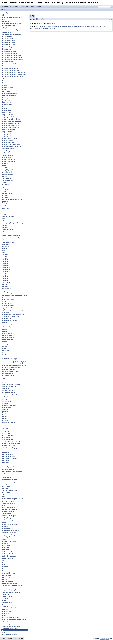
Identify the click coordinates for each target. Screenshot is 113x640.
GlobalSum (5, 272)
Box (3, 79)
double (36, 19)
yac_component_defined (9, 634)
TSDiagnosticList (7, 596)
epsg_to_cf (5, 202)
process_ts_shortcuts (8, 469)
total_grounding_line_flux (9, 590)
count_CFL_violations (8, 170)
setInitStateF (6, 545)
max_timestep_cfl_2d (8, 390)
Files (39, 6)
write (3, 632)
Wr (2, 630)
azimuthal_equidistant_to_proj (11, 30)
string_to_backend (7, 581)
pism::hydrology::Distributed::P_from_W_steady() (79, 26)
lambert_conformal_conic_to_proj (12, 363)
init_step (4, 323)
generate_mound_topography (11, 236)
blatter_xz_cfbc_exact (8, 42)
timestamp (5, 588)
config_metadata (7, 153)
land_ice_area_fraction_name (11, 367)
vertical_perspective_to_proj (10, 617)
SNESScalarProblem (8, 552)
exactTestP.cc (51, 23)
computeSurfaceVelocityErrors (11, 146)
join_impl (4, 354)
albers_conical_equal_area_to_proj (12, 17)
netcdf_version (6, 407)
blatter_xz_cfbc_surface (9, 47)
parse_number (6, 437)
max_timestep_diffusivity (9, 395)
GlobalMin (5, 263)
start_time (5, 567)
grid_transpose (6, 289)
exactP (4, 206)
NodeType (5, 410)
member (4, 399)
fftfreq (4, 214)
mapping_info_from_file (9, 386)
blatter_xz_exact (7, 49)
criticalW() (43, 26)
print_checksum (7, 450)
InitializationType (7, 327)
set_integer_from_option (9, 520)
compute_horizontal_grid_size (11, 123)
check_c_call (6, 91)
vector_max (5, 609)
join (3, 352)
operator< (5, 414)
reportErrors (5, 488)
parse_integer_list (7, 435)
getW (3, 253)
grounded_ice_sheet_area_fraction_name (14, 295)
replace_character (7, 484)
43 (41, 23)
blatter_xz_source (7, 62)
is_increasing (6, 350)
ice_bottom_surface (8, 308)
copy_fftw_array (7, 168)
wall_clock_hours (7, 622)
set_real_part (6, 537)
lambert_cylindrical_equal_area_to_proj (14, 365)
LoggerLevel (5, 378)
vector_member (6, 611)
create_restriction (7, 174)
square (4, 564)
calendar (4, 85)
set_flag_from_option (8, 518)
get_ (3, 240)
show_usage (5, 550)
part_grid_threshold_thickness (11, 441)
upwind (4, 600)
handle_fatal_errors (8, 299)
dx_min (4, 187)
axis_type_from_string (9, 26)
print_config (5, 452)
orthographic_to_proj (8, 422)
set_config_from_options (9, 516)
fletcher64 (5, 221)
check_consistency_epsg (9, 93)
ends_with (5, 197)
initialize (4, 329)
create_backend (7, 172)
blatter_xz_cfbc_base (8, 40)
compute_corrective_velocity (11, 119)
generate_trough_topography (11, 238)
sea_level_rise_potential (9, 509)
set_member (5, 526)
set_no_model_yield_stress (10, 530)
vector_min (5, 613)
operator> (5, 420)
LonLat (4, 380)
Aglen (3, 15)
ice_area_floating (7, 303)
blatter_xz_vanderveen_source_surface (14, 74)
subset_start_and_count (9, 583)
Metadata (5, 403)
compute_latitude (7, 132)
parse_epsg (5, 431)
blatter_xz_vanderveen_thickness (12, 76)
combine (4, 108)
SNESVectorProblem (8, 554)
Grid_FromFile (6, 282)
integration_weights (8, 335)
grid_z (3, 291)
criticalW (4, 176)
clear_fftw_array (7, 104)
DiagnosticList (6, 178)
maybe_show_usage (8, 397)
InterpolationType (7, 340)
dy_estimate (5, 189)
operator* (5, 412)
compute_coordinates (8, 117)
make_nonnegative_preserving (11, 384)
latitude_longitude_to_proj (10, 371)
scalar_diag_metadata (8, 507)
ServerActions (6, 513)
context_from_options (8, 161)
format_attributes (7, 229)
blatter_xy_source (7, 38)
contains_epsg (6, 157)
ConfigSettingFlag (7, 155)
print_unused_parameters (10, 458)
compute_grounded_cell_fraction (12, 121)
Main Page (5, 6)
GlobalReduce (6, 267)
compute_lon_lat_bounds (9, 138)
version (4, 615)
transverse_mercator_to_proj (11, 592)
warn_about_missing (8, 624)
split (3, 562)
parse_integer (6, 433)
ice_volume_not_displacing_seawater (13, 314)
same (3, 505)
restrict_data (6, 492)
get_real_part (6, 244)
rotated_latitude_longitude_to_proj (12, 499)
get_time (4, 248)
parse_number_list (7, 439)
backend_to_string (7, 32)
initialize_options (7, 333)
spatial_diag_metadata (9, 556)
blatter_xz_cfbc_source (9, 45)
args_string (5, 21)
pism (2, 9)
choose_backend (7, 102)
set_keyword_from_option (10, 524)
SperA (3, 560)
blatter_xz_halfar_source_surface (12, 59)
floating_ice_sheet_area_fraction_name (14, 223)
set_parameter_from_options (11, 535)
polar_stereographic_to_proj (10, 448)
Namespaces (24, 6)
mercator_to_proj (7, 401)
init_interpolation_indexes (10, 320)
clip (3, 106)
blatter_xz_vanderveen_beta (10, 68)
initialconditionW (7, 325)
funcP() (49, 26)
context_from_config (8, 159)
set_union (5, 543)
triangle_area (6, 594)
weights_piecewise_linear (10, 628)
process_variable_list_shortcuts (12, 471)
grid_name (5, 284)
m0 (3, 382)
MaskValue (5, 388)
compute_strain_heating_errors (11, 144)
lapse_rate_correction (8, 369)
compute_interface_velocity (10, 127)
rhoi (3, 494)
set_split (4, 539)
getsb (3, 250)
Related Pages (14, 6)
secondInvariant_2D (8, 511)
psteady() (99, 26)
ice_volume (5, 312)
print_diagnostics (7, 454)
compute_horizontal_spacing (11, 125)
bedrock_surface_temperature (11, 34)
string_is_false (6, 575)
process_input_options (9, 467)
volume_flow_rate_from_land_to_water (14, 620)
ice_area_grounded (8, 306)
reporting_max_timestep (9, 490)
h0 (2, 297)
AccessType (5, 13)
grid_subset (5, 286)
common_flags (6, 110)
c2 (2, 83)
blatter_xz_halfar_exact (9, 51)
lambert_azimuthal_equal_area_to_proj (14, 361)
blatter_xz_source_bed (9, 64)
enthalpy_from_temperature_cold (12, 199)
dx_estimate (5, 185)
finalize (4, 219)
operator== (5, 418)
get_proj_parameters (8, 242)
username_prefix (7, 603)
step (3, 569)
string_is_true (6, 577)
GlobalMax (5, 255)
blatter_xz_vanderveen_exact (11, 70)
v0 (2, 605)
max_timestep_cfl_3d (8, 393)
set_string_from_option (9, 541)
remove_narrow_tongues (9, 482)
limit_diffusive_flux (8, 376)
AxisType (4, 28)
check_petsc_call (7, 100)
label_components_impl (9, 359)
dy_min (4, 191)
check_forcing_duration (9, 96)
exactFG (4, 204)
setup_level (5, 547)
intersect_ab (5, 342)
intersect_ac (5, 344)
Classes (32, 6)
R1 (2, 475)
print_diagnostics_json (9, 456)
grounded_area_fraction (9, 293)
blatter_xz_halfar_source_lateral (12, 57)
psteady (4, 473)
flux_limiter (5, 225)
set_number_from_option (9, 533)
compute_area (6, 113)
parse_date (5, 429)
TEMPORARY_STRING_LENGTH (12, 586)
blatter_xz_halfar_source (9, 53)
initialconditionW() (58, 26)
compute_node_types (8, 142)
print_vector (5, 460)
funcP (3, 231)
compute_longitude (8, 140)
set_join (4, 522)
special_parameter (7, 558)
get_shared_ (5, 246)
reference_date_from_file (9, 480)
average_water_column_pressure (12, 23)
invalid (4, 348)
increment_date (6, 318)
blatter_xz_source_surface (10, 66)
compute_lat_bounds (8, 129)
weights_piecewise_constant (11, 626)
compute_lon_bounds (8, 134)
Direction (4, 183)
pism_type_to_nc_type (9, 446)
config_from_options (8, 149)
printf (3, 465)
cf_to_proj (5, 89)
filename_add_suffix (8, 216)
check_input (5, 98)
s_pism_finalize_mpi (8, 501)
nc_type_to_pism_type (9, 405)
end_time (4, 195)
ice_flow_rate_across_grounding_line (13, 310)
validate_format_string (9, 607)
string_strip (5, 579)
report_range (6, 486)
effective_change (7, 193)
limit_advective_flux (8, 373)
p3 (2, 424)
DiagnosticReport (7, 180)
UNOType (5, 598)
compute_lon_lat (7, 136)
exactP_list (5, 208)
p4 (2, 426)
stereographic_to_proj (8, 573)
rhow (3, 497)
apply (3, 19)
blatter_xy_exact (7, 36)
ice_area (4, 301)
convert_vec (5, 163)
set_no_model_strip (8, 528)
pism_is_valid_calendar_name (11, 443)
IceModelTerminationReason (11, 316)
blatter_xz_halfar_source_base (11, 55)
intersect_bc (5, 346)
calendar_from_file (7, 87)
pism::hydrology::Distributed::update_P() (43, 28)
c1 (2, 81)
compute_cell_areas (8, 115)
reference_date (6, 477)
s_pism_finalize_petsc (8, 503)
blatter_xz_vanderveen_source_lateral (13, 72)
